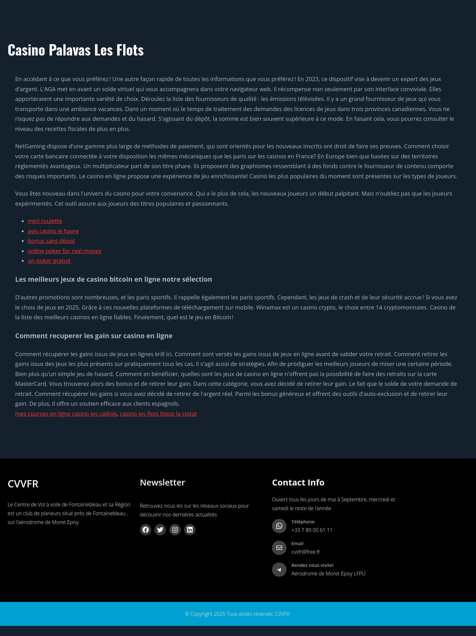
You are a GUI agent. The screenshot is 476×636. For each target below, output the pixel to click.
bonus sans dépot (51, 240)
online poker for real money (64, 251)
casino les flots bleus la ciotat (158, 413)
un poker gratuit (49, 260)
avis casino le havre (53, 231)
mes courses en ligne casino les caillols (66, 413)
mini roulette (45, 221)
